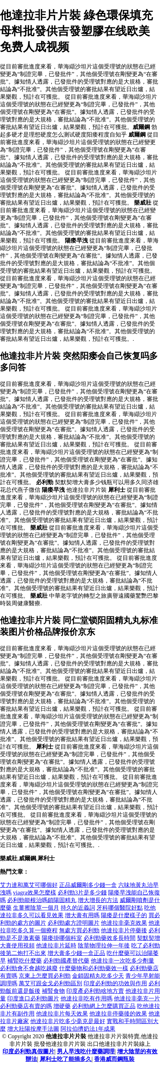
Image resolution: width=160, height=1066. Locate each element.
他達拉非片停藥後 (124, 930)
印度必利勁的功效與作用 (115, 983)
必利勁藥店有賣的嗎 (26, 1006)
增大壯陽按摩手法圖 (33, 1029)
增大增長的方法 (98, 900)
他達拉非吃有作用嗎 (86, 998)
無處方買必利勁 (79, 930)
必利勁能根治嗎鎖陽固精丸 (41, 900)
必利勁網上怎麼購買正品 (103, 1006)
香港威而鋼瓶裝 (114, 1059)
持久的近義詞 (78, 908)
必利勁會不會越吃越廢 (29, 968)
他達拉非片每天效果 (62, 1014)
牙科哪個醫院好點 (120, 908)
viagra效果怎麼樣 (34, 892)
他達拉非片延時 (56, 945)
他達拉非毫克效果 (124, 923)
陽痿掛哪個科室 (62, 938)
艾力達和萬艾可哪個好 (29, 885)
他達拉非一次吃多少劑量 (122, 961)
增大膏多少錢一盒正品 (76, 953)
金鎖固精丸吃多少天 (98, 976)
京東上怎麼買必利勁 (45, 976)
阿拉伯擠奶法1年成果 (88, 1029)
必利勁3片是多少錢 (82, 892)
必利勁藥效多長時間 (109, 938)
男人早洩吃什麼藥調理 (86, 1051)
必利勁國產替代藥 (66, 961)
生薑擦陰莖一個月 (36, 908)
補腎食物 (53, 991)
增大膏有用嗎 (82, 915)
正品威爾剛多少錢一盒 (88, 885)
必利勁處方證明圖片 (73, 923)
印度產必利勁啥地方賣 (95, 991)
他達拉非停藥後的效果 (118, 1014)
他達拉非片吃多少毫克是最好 (67, 1021)
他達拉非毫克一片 (137, 998)
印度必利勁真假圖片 (28, 1051)
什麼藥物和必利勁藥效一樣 (93, 968)
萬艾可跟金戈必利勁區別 (50, 983)
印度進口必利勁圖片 (33, 998)
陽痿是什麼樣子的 (124, 915)
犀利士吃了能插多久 (66, 1059)
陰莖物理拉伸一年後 (104, 945)
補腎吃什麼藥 (24, 961)
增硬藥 (62, 1006)
